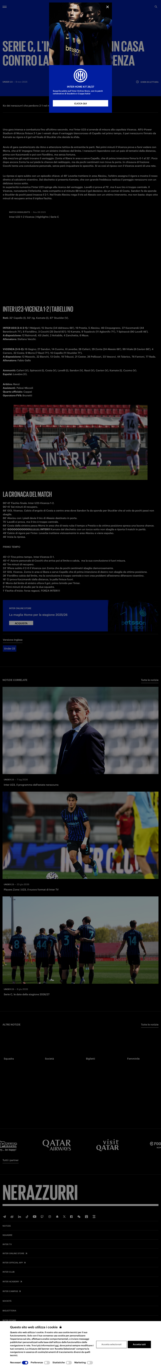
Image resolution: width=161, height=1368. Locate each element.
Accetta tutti (139, 1344)
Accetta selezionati (111, 1344)
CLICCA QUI (80, 103)
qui (56, 1345)
